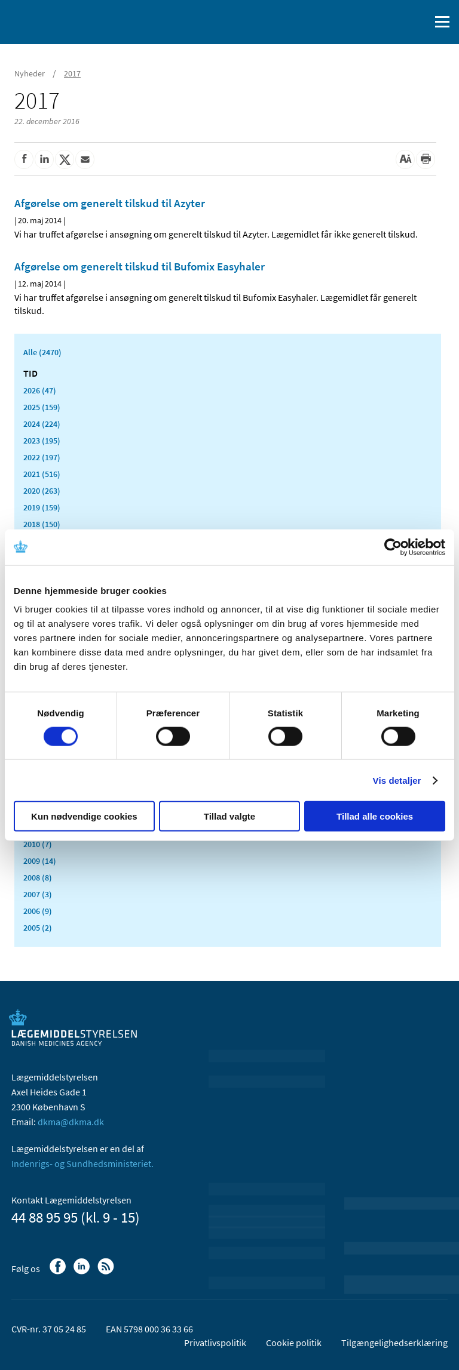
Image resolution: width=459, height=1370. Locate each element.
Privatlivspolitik (215, 1343)
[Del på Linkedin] (44, 159)
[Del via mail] (84, 159)
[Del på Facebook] (23, 159)
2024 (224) (41, 423)
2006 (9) (37, 911)
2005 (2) (37, 927)
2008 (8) (37, 877)
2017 (72, 73)
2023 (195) (41, 440)
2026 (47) (39, 390)
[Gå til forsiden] (60, 21)
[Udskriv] (425, 159)
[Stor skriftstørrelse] (405, 159)
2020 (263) (41, 490)
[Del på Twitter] (64, 159)
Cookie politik (294, 1343)
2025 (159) (41, 407)
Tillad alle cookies (374, 816)
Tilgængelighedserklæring (394, 1343)
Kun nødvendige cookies (84, 816)
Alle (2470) (42, 352)
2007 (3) (37, 894)
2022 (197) (41, 457)
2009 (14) (39, 860)
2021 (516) (41, 474)
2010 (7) (37, 844)
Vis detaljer (397, 780)
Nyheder (29, 73)
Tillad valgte (229, 816)
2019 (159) (41, 507)
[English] (390, 22)
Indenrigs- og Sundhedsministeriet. (82, 1163)
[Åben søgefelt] (418, 22)
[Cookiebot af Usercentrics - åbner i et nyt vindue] (393, 547)
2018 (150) (41, 524)
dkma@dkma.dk (71, 1122)
